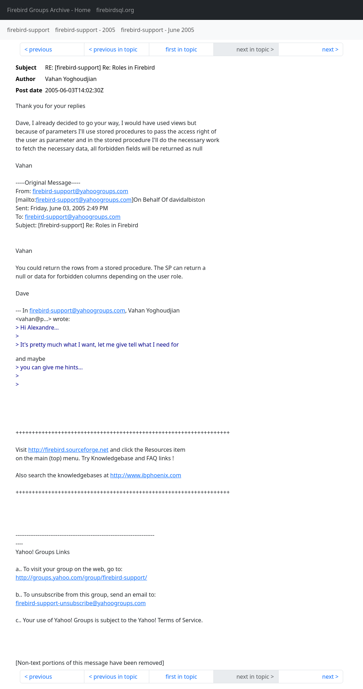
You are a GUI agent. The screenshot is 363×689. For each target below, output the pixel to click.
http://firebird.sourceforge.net (68, 450)
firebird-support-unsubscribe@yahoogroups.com (81, 603)
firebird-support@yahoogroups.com (80, 191)
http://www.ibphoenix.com (145, 475)
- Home (49, 10)
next (328, 49)
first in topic (181, 49)
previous (40, 49)
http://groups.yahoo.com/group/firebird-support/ (81, 577)
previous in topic (116, 49)
